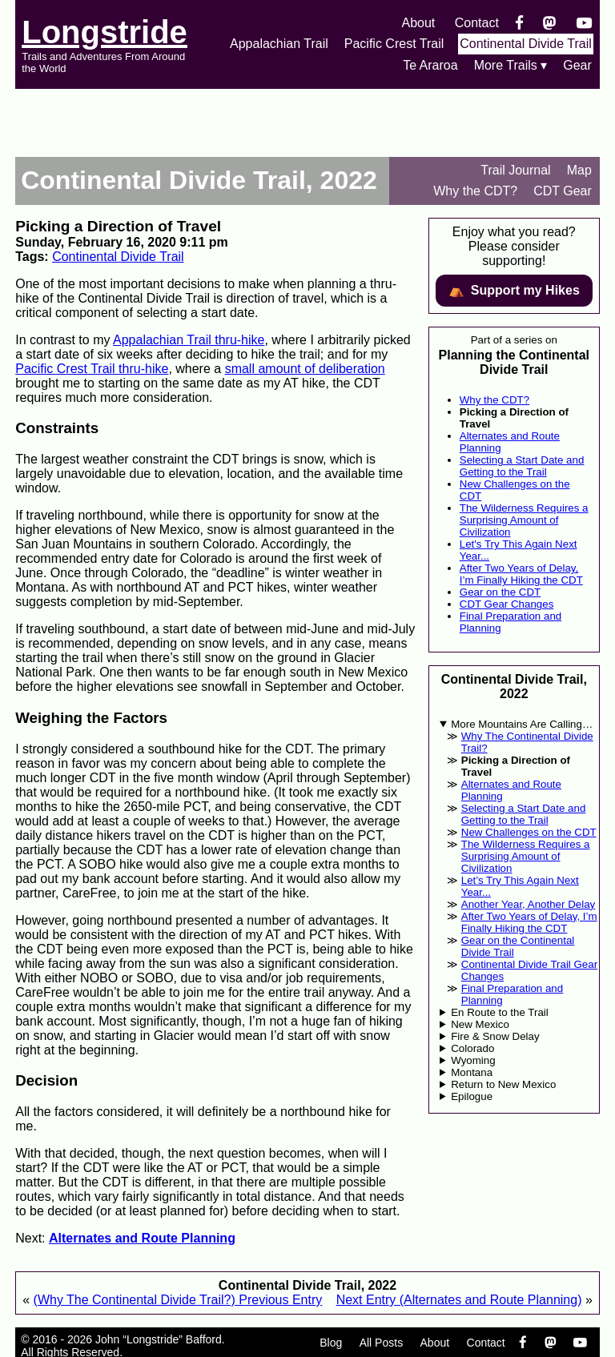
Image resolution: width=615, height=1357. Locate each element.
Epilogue (471, 1096)
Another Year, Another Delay (528, 904)
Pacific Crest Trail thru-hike (91, 368)
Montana (471, 1072)
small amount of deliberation (305, 368)
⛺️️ (514, 290)
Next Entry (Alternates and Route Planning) (459, 1300)
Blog (331, 1342)
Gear (577, 65)
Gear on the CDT (500, 592)
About (418, 23)
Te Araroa (430, 65)
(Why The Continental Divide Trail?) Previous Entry (178, 1300)
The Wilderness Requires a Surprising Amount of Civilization (524, 520)
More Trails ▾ (511, 65)
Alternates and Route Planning (142, 1238)
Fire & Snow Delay (495, 1036)
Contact (477, 23)
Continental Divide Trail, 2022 (199, 180)
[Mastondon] (549, 23)
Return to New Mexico (503, 1084)
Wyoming (473, 1060)
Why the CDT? (475, 191)
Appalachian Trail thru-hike (188, 340)
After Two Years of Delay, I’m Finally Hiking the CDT (521, 574)
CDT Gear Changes (507, 604)
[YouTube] (584, 23)
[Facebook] (519, 23)
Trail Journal (515, 170)
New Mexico (480, 1024)
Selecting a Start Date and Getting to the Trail (522, 466)
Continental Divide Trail (526, 43)
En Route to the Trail (500, 1012)
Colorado (472, 1048)
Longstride (104, 32)
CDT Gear (562, 191)
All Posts (381, 1342)
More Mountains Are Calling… (522, 724)
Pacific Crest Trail (394, 43)
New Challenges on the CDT (529, 832)
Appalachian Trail (279, 43)
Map (579, 170)
